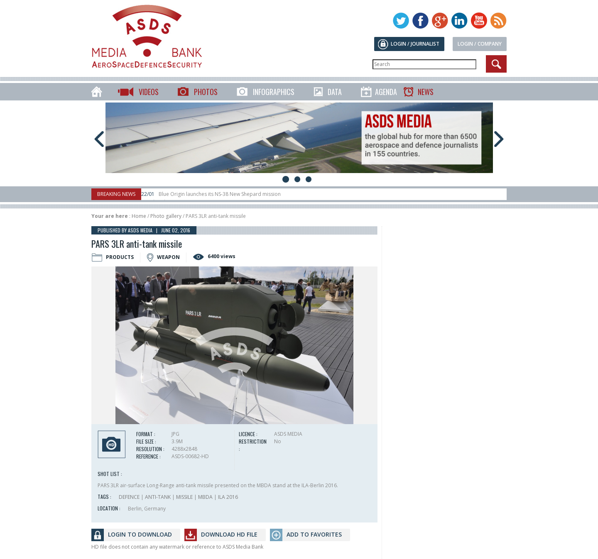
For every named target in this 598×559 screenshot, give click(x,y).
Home (139, 216)
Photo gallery (165, 216)
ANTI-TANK (158, 496)
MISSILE (184, 496)
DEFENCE (129, 496)
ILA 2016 (228, 496)
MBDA (205, 496)
